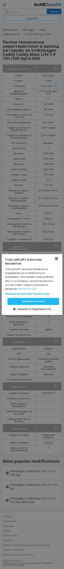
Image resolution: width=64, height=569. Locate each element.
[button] (32, 293)
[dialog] (32, 284)
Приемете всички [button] (33, 301)
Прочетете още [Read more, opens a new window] (27, 288)
